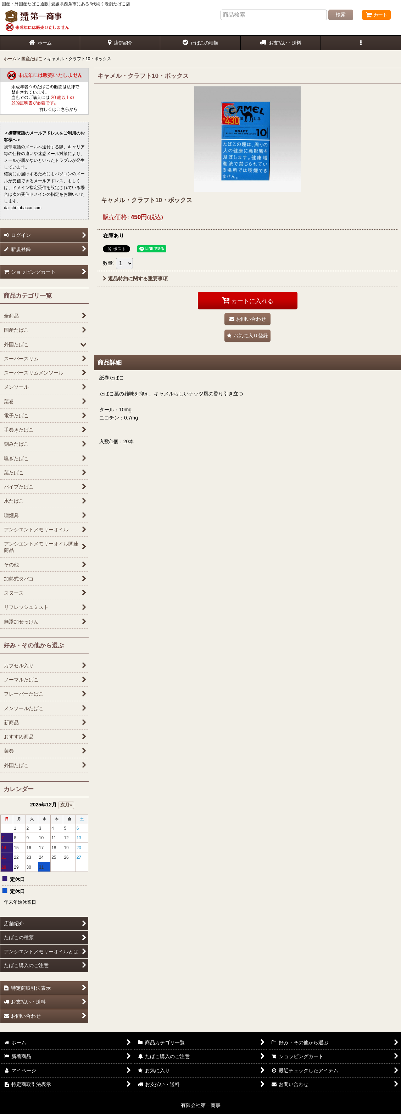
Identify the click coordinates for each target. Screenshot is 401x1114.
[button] (361, 43)
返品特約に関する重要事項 (135, 278)
